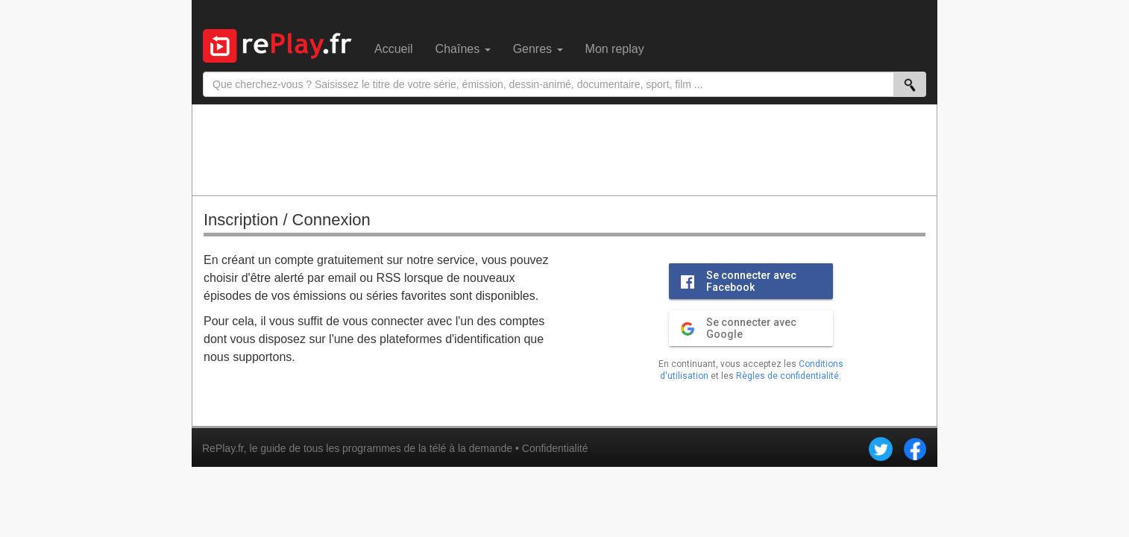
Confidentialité (555, 448)
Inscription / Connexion (287, 219)
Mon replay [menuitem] (614, 49)
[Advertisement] (564, 149)
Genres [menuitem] (538, 49)
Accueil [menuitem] (393, 49)
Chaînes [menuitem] (463, 49)
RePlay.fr (223, 448)
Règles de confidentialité (787, 376)
